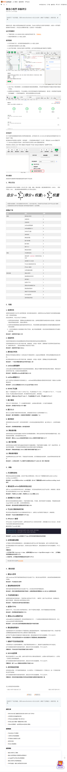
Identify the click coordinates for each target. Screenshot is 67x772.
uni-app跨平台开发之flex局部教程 (16, 758)
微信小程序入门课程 (13, 752)
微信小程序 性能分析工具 (14, 689)
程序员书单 (11, 741)
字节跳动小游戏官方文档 (14, 738)
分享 (58, 4)
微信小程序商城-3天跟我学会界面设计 (17, 755)
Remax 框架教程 (12, 743)
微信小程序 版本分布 (54, 689)
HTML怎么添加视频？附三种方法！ (16, 719)
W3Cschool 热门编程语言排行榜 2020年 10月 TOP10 (21, 713)
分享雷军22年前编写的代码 (14, 716)
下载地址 (38, 34)
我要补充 (37, 694)
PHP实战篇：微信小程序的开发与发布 (17, 763)
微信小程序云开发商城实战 (14, 760)
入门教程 (15, 2)
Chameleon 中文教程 (13, 733)
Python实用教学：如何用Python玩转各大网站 (19, 724)
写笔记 (29, 694)
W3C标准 (20, 560)
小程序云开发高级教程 (13, 735)
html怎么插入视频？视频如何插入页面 (17, 721)
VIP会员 (27, 2)
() (53, 4)
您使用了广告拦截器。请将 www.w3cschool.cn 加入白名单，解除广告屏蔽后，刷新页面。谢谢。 (32, 18)
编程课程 (21, 2)
